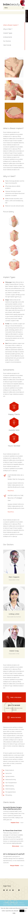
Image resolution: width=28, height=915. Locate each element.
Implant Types (7, 33)
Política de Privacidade (19, 904)
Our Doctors (7, 41)
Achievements (7, 37)
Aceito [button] (21, 910)
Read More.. (11, 490)
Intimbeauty (15, 902)
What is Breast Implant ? (10, 25)
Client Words (7, 45)
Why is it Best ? (7, 29)
